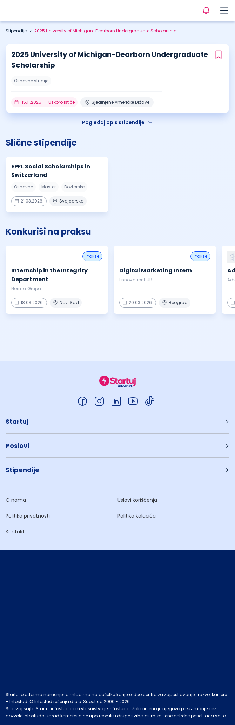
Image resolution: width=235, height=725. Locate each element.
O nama (16, 499)
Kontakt (15, 531)
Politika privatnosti (28, 515)
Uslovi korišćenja (137, 499)
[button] (117, 421)
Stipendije (16, 31)
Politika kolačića (137, 515)
